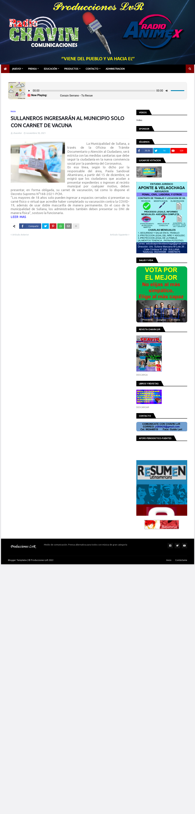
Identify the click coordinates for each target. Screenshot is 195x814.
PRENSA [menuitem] (32, 68)
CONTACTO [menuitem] (92, 68)
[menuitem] (5, 69)
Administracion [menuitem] (115, 68)
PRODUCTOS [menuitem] (71, 68)
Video (139, 120)
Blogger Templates (17, 560)
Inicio (13, 111)
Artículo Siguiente (119, 234)
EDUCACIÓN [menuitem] (50, 68)
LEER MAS (18, 217)
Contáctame (181, 560)
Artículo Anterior (20, 234)
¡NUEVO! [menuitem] (16, 68)
